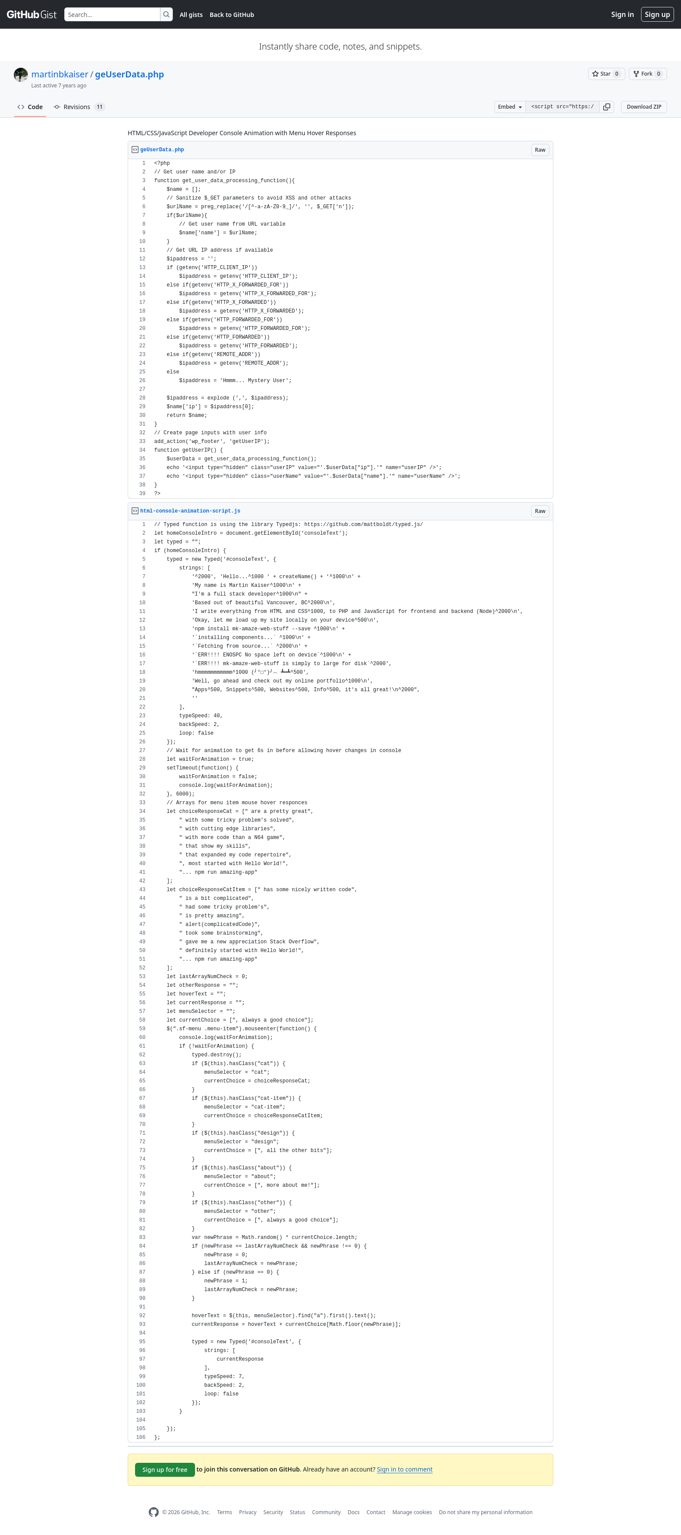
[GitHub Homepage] (154, 1512)
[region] (340, 329)
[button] (606, 107)
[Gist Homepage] (32, 14)
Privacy (248, 1512)
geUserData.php (129, 74)
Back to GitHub (232, 14)
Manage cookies (412, 1512)
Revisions (79, 107)
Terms (224, 1512)
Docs (353, 1512)
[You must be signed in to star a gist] (606, 74)
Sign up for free (165, 1469)
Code (30, 107)
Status (297, 1512)
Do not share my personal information (486, 1512)
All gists (191, 14)
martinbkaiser (59, 74)
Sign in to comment (405, 1469)
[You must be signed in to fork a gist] (648, 74)
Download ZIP (644, 106)
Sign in (623, 14)
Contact (376, 1512)
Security (273, 1512)
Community (326, 1512)
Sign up (657, 14)
